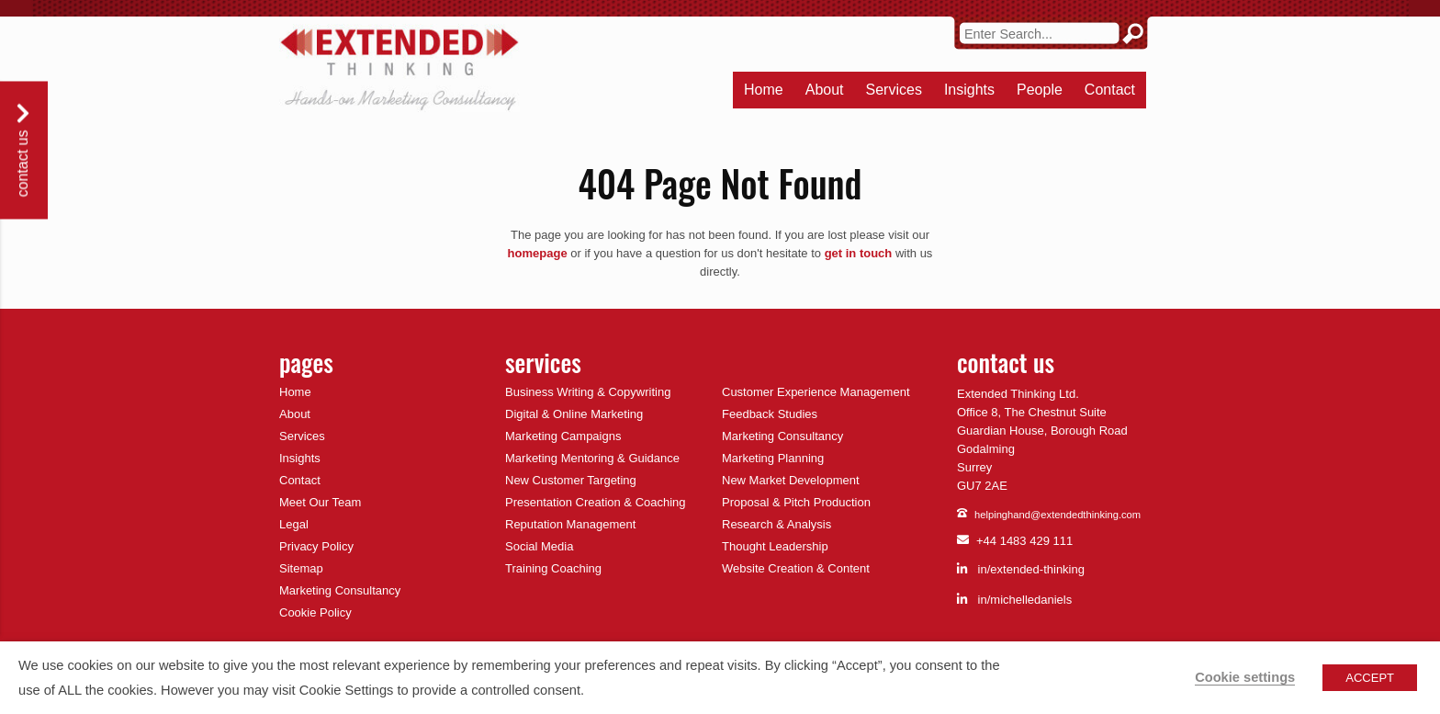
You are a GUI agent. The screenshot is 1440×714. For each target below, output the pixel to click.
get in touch (859, 253)
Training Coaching (553, 568)
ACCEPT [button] (1369, 678)
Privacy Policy (316, 546)
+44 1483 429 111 (1015, 541)
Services (894, 89)
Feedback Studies (769, 414)
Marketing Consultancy (339, 590)
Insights (969, 89)
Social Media (539, 546)
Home (763, 89)
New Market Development (791, 480)
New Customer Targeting (570, 480)
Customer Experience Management (816, 392)
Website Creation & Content (796, 568)
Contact (1110, 89)
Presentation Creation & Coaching (595, 502)
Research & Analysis (776, 524)
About (824, 89)
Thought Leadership (775, 546)
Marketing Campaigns (563, 436)
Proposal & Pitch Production (796, 502)
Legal (294, 524)
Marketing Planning (773, 458)
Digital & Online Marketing (574, 414)
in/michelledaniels (1014, 599)
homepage (538, 253)
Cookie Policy (315, 612)
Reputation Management (570, 524)
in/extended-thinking (1021, 569)
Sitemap (301, 568)
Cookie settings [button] (1245, 677)
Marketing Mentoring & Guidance (592, 458)
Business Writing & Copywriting (587, 392)
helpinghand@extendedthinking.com (1049, 514)
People (1040, 89)
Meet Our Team (320, 502)
